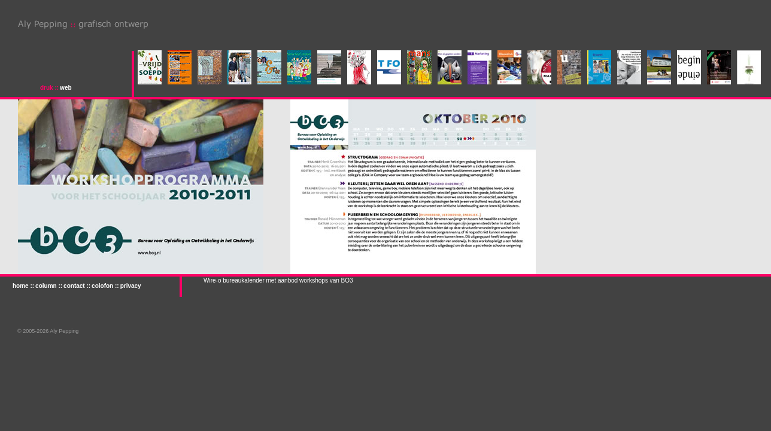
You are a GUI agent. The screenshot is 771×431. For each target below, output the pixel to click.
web (65, 87)
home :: (23, 286)
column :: (48, 286)
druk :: (49, 87)
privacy (130, 286)
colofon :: (105, 286)
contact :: (76, 286)
